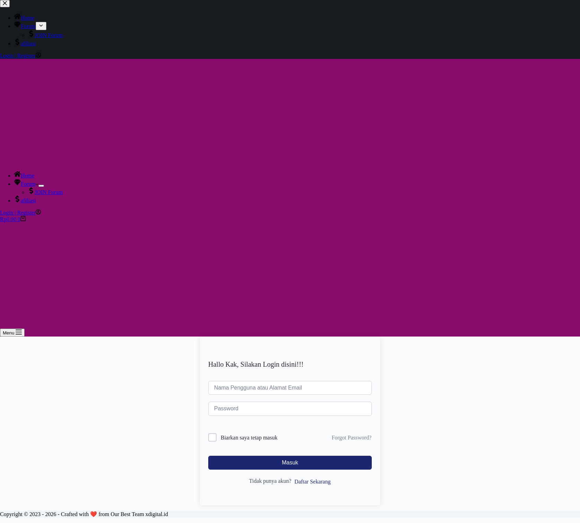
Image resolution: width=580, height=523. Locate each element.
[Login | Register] (20, 213)
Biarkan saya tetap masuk (249, 438)
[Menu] (12, 333)
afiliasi (25, 200)
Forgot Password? (351, 438)
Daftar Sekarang (313, 482)
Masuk (290, 462)
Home (24, 175)
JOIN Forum (45, 192)
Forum (26, 184)
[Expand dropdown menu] (41, 186)
